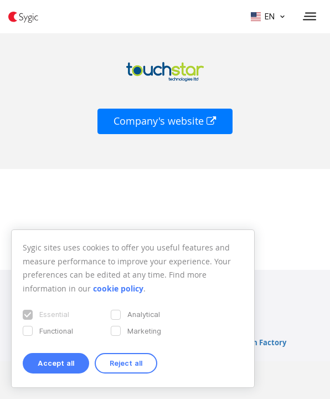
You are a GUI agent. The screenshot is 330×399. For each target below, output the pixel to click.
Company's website (165, 121)
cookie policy (118, 288)
